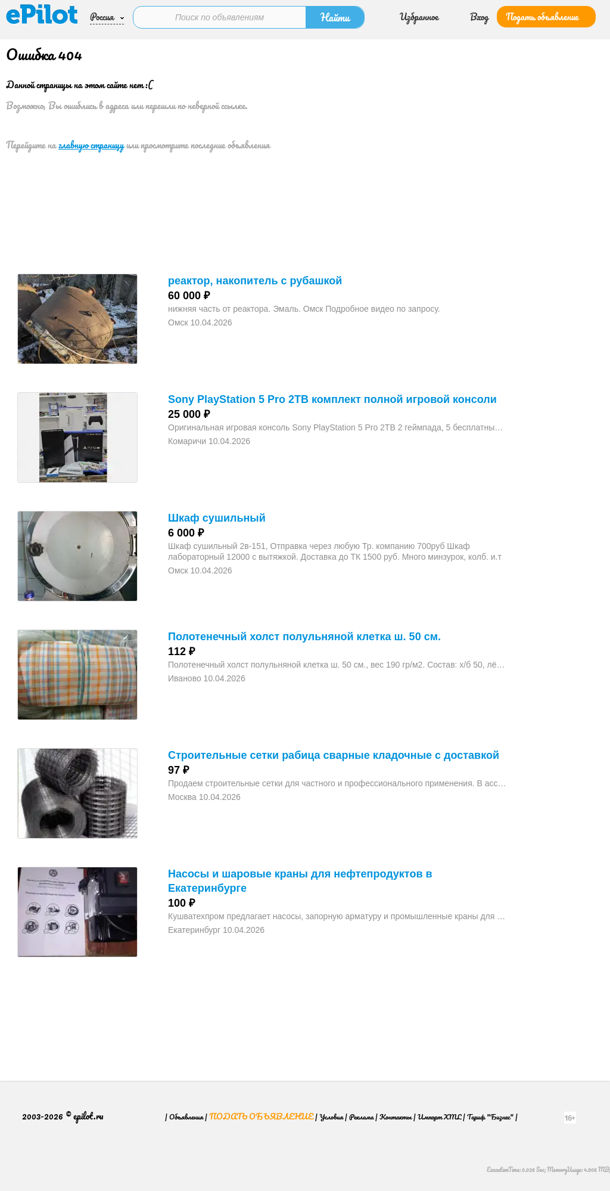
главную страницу (91, 145)
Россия (102, 17)
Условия (331, 1121)
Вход (479, 17)
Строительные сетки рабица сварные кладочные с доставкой (333, 755)
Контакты (395, 1121)
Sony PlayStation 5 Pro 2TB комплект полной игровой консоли (332, 399)
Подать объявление (542, 17)
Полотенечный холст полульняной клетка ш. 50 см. (304, 637)
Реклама (361, 1121)
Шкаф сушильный (217, 518)
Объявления (186, 1121)
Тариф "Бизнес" (490, 1121)
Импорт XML (439, 1121)
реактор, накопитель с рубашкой (255, 281)
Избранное (419, 17)
